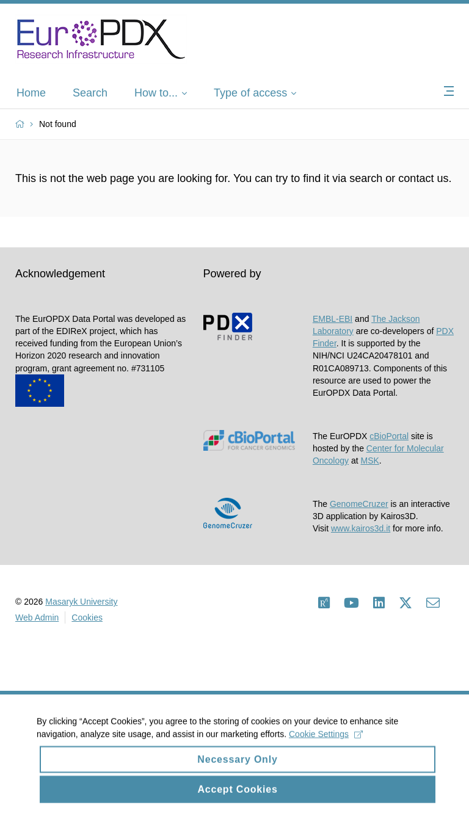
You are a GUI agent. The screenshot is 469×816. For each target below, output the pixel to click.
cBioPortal (389, 436)
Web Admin (37, 617)
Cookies (87, 617)
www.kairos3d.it (360, 528)
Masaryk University (81, 602)
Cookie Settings (326, 741)
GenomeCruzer (359, 504)
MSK (370, 460)
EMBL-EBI (332, 319)
